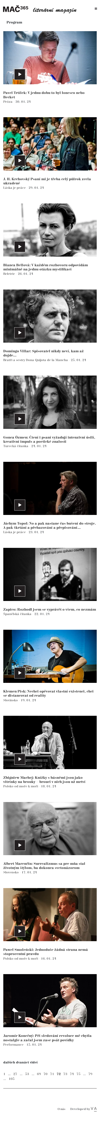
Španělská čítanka (17, 614)
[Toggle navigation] (96, 9)
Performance (13, 1044)
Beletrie (9, 273)
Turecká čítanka (16, 446)
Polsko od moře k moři (21, 786)
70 (45, 1074)
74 (72, 1074)
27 (15, 1074)
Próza (8, 101)
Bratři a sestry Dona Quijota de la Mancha (36, 360)
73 (65, 1074)
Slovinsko (11, 700)
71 (52, 1074)
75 (78, 1074)
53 (27, 1074)
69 (39, 1074)
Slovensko (11, 872)
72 (59, 1074)
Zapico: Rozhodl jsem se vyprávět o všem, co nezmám (49, 610)
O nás (61, 1109)
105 (12, 1079)
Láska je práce (15, 187)
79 (90, 1074)
